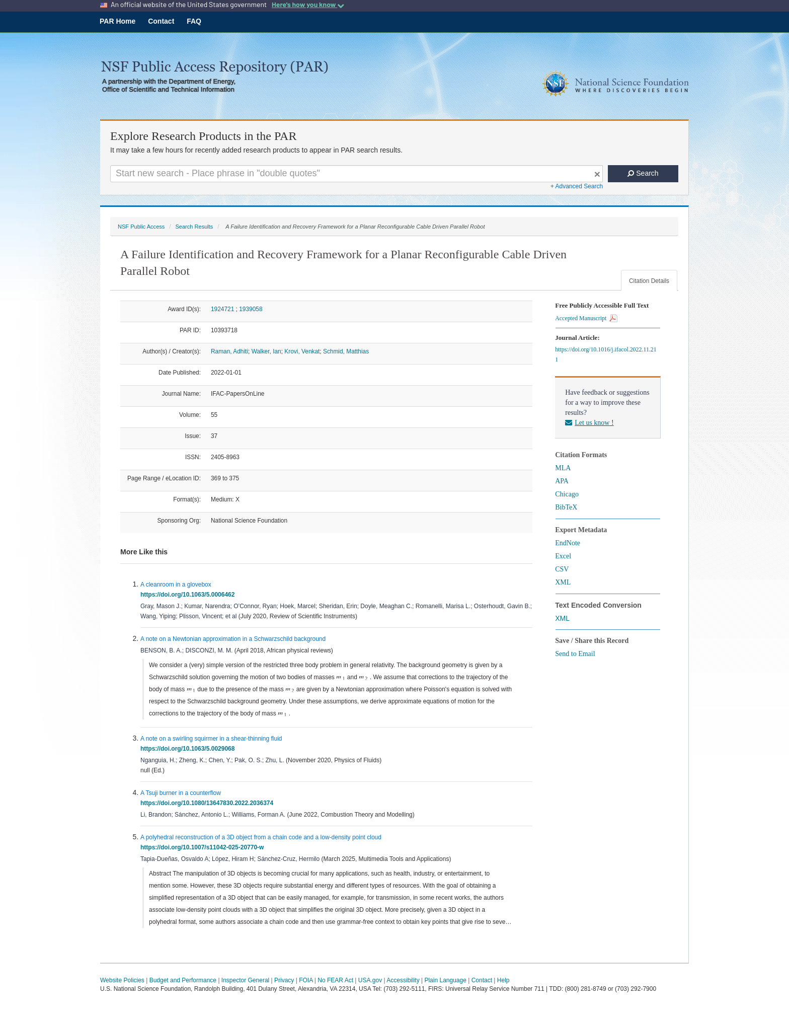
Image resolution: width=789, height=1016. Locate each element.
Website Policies (122, 980)
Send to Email (575, 654)
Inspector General (245, 980)
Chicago (567, 494)
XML (563, 582)
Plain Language (445, 980)
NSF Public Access (141, 227)
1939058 (250, 309)
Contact (161, 21)
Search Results (194, 227)
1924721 (222, 309)
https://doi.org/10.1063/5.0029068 (189, 748)
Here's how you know (308, 4)
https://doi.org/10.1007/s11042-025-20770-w (203, 847)
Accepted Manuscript (586, 318)
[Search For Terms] (356, 173)
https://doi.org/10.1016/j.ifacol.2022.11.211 (605, 354)
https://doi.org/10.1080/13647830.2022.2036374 (208, 803)
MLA (563, 468)
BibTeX (566, 507)
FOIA (305, 980)
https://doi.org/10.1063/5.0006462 (189, 594)
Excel (563, 556)
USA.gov (370, 980)
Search (642, 173)
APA (562, 481)
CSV (562, 569)
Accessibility (402, 980)
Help (503, 980)
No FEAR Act (335, 980)
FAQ (194, 21)
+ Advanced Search (576, 186)
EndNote (567, 543)
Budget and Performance (182, 980)
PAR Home (117, 21)
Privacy (284, 980)
